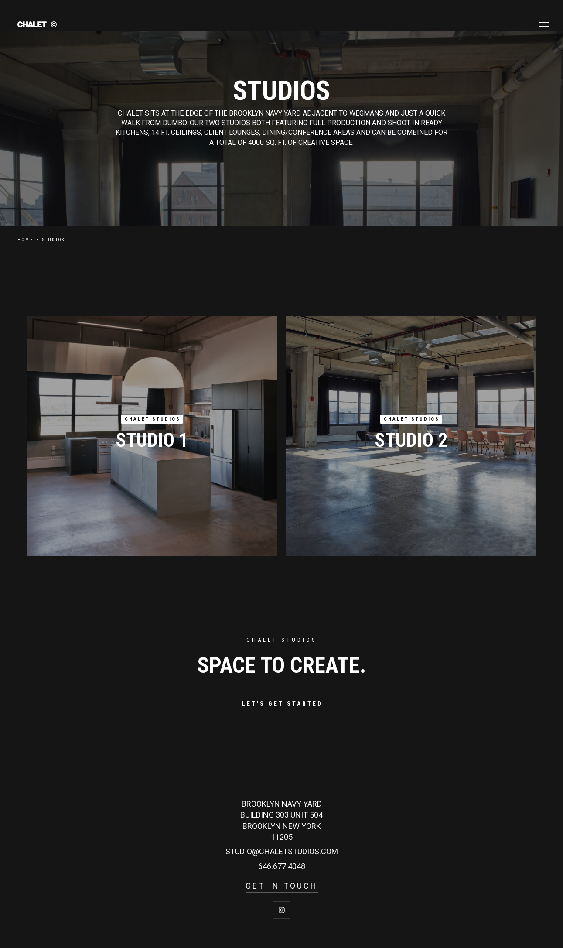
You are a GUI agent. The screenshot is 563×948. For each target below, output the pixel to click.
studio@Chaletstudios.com (281, 851)
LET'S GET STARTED (282, 703)
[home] (78, 24)
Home (25, 239)
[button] (544, 24)
